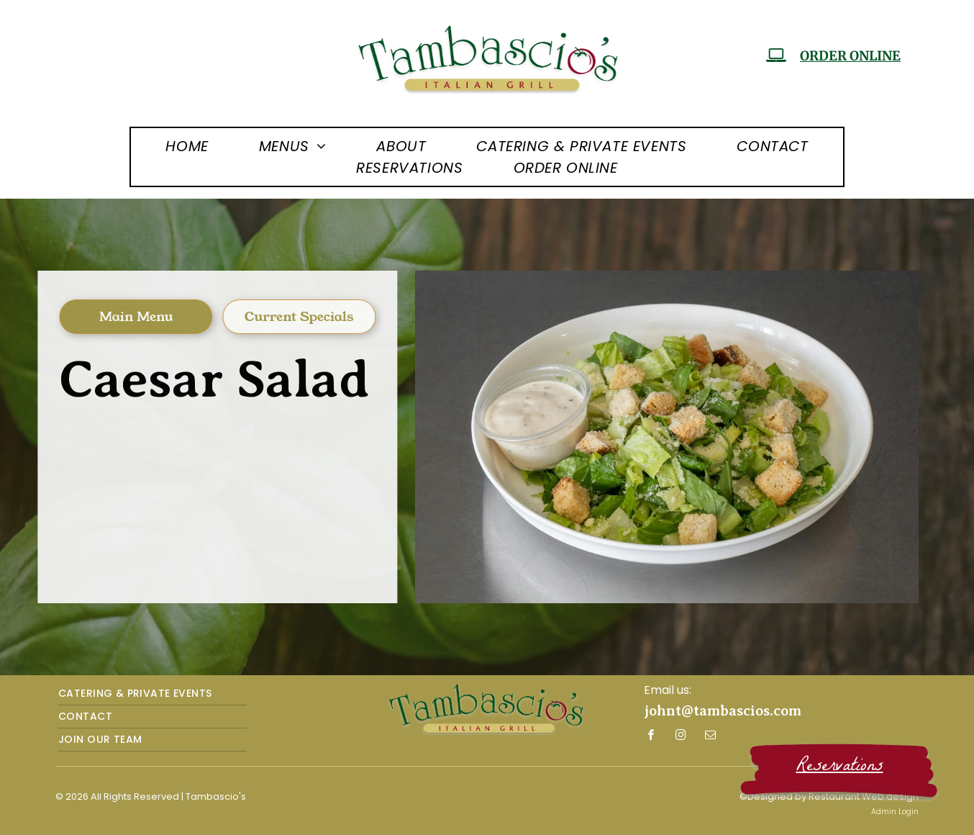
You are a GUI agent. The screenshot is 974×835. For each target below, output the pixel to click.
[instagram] (681, 736)
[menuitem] (186, 146)
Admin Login (895, 811)
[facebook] (652, 736)
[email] (711, 736)
